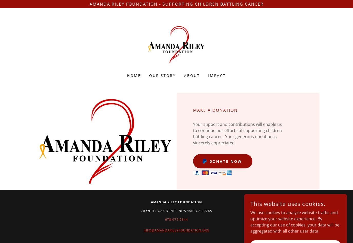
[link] (176, 44)
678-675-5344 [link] (176, 219)
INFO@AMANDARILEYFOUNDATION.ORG (176, 230)
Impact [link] (217, 75)
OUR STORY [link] (162, 75)
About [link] (192, 75)
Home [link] (134, 75)
